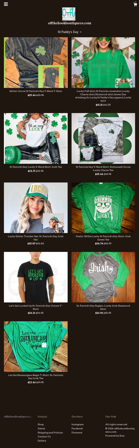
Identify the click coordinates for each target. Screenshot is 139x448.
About (41, 428)
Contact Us (44, 436)
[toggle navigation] (6, 4)
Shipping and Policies (50, 432)
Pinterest (77, 432)
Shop (41, 424)
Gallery (42, 440)
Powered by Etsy (115, 435)
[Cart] (135, 4)
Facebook (77, 428)
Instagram (77, 424)
